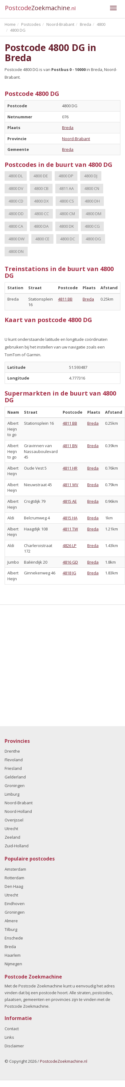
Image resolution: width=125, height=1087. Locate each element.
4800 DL (16, 176)
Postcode (40, 8)
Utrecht (11, 828)
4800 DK (66, 226)
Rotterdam (14, 877)
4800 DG (93, 239)
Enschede (14, 938)
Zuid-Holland (17, 846)
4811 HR (70, 468)
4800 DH (92, 201)
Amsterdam (15, 869)
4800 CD (16, 201)
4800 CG (92, 226)
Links (9, 1037)
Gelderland (15, 777)
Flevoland (14, 759)
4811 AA (66, 188)
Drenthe (12, 751)
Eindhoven (15, 903)
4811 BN (70, 445)
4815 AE (70, 501)
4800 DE (40, 176)
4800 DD (16, 213)
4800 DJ (90, 176)
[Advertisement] (57, 665)
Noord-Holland (18, 811)
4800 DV (16, 188)
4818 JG (69, 573)
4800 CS (67, 201)
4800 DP (66, 176)
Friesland (13, 768)
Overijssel (14, 820)
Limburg (12, 794)
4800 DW (17, 239)
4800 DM (93, 213)
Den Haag (14, 886)
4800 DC (67, 239)
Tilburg (11, 929)
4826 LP (69, 545)
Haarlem (13, 955)
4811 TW (70, 529)
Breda (67, 127)
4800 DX (41, 201)
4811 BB (65, 299)
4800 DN (16, 251)
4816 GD (70, 562)
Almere (11, 921)
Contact (12, 1028)
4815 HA (70, 518)
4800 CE (42, 239)
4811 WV (70, 484)
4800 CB (41, 188)
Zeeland (12, 837)
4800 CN (91, 188)
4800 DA (41, 226)
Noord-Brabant (76, 138)
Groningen (15, 785)
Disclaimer (14, 1046)
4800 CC (41, 213)
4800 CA (16, 226)
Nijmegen (13, 964)
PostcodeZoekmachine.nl (63, 1061)
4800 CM (67, 213)
